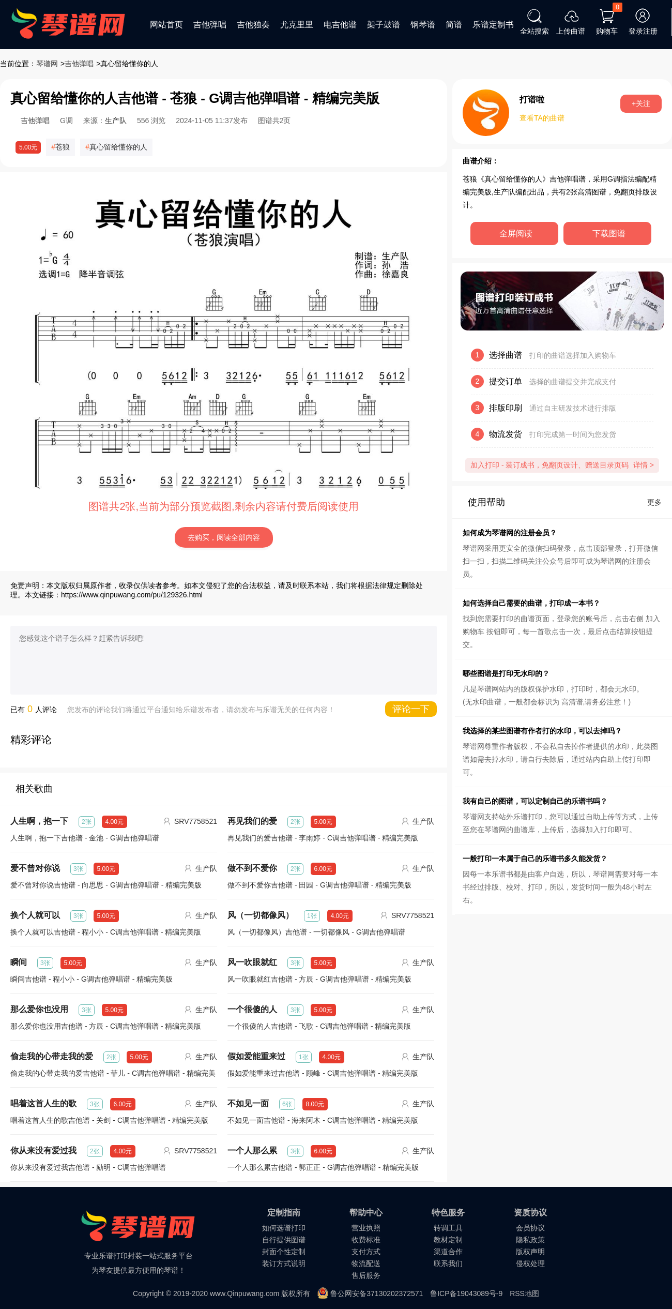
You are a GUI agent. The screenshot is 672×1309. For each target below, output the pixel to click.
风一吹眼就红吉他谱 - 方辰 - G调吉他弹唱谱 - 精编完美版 (319, 979)
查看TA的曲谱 (542, 118)
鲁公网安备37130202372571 (376, 1293)
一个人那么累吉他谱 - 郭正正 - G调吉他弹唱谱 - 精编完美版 (323, 1167)
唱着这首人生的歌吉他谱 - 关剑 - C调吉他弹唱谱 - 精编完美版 (109, 1120)
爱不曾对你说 (35, 868)
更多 (654, 502)
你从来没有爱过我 (43, 1150)
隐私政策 (530, 1240)
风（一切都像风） (260, 915)
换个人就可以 (35, 915)
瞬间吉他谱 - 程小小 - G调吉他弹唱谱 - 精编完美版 (91, 979)
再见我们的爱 (252, 821)
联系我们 (448, 1263)
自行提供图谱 (284, 1240)
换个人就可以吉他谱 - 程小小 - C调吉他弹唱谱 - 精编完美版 (105, 932)
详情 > (643, 465)
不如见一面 (248, 1103)
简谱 (454, 24)
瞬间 (18, 962)
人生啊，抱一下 (39, 821)
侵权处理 (530, 1263)
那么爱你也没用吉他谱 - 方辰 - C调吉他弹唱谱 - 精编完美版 (105, 1026)
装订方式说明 (284, 1263)
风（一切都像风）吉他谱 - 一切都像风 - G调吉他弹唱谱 (316, 932)
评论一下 (411, 709)
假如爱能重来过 (256, 1056)
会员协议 (530, 1228)
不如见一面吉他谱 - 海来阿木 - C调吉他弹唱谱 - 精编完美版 (322, 1120)
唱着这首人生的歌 (43, 1103)
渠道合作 (448, 1251)
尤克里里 (296, 24)
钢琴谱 (422, 24)
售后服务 (366, 1275)
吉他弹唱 (209, 24)
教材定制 (448, 1240)
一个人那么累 (252, 1150)
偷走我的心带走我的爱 (51, 1056)
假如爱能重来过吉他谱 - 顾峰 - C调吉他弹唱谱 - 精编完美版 (322, 1073)
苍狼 (62, 147)
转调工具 (448, 1228)
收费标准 (366, 1240)
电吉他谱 (340, 24)
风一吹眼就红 (252, 962)
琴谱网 (47, 63)
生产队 (116, 120)
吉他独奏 (253, 24)
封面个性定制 (284, 1251)
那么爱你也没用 (39, 1009)
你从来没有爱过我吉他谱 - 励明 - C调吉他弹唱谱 (88, 1167)
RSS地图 (524, 1293)
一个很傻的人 (252, 1009)
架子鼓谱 (383, 24)
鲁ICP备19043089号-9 (466, 1293)
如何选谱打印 (284, 1228)
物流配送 (366, 1263)
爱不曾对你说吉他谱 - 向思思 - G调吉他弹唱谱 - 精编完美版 (106, 885)
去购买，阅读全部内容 (224, 537)
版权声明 (530, 1251)
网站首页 (166, 24)
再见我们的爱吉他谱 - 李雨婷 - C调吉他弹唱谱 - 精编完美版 (322, 838)
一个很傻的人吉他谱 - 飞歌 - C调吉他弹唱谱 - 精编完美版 (319, 1026)
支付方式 (366, 1251)
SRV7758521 (195, 821)
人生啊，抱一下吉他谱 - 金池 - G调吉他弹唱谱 (84, 838)
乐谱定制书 (493, 24)
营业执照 (366, 1228)
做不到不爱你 (252, 868)
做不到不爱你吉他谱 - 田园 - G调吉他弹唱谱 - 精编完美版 (319, 885)
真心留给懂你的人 (118, 147)
